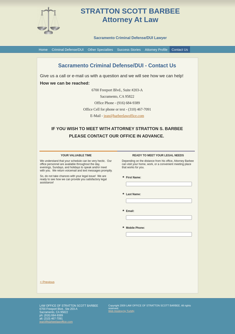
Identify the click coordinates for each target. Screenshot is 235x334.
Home (43, 49)
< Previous (47, 282)
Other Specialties (100, 49)
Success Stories (129, 49)
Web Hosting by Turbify (121, 311)
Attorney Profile (156, 49)
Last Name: (133, 194)
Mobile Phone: (135, 227)
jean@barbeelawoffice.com (124, 116)
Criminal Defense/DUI (68, 49)
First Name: (133, 177)
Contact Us (180, 49)
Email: (130, 211)
